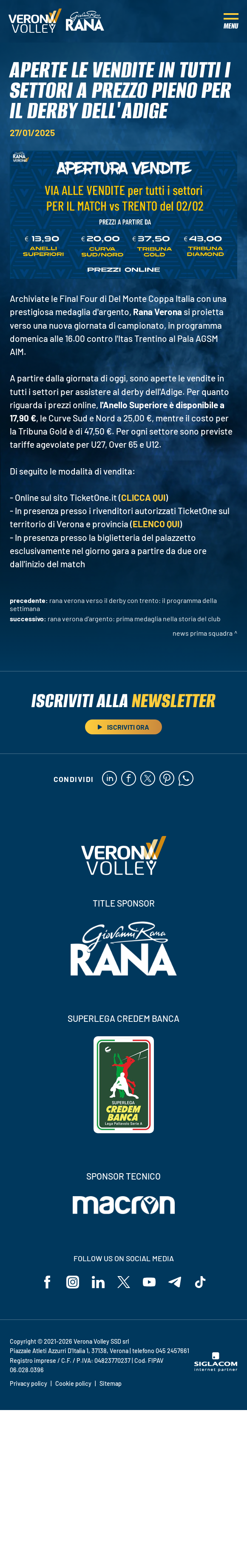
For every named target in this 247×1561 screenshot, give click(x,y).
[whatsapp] (186, 779)
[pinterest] (166, 779)
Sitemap (110, 1383)
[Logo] (35, 21)
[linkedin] (109, 779)
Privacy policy (28, 1383)
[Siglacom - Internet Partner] (215, 1369)
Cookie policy (73, 1383)
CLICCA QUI (143, 497)
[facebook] (128, 779)
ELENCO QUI (156, 523)
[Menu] (231, 21)
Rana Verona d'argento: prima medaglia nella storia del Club (134, 618)
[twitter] (147, 779)
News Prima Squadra (203, 633)
